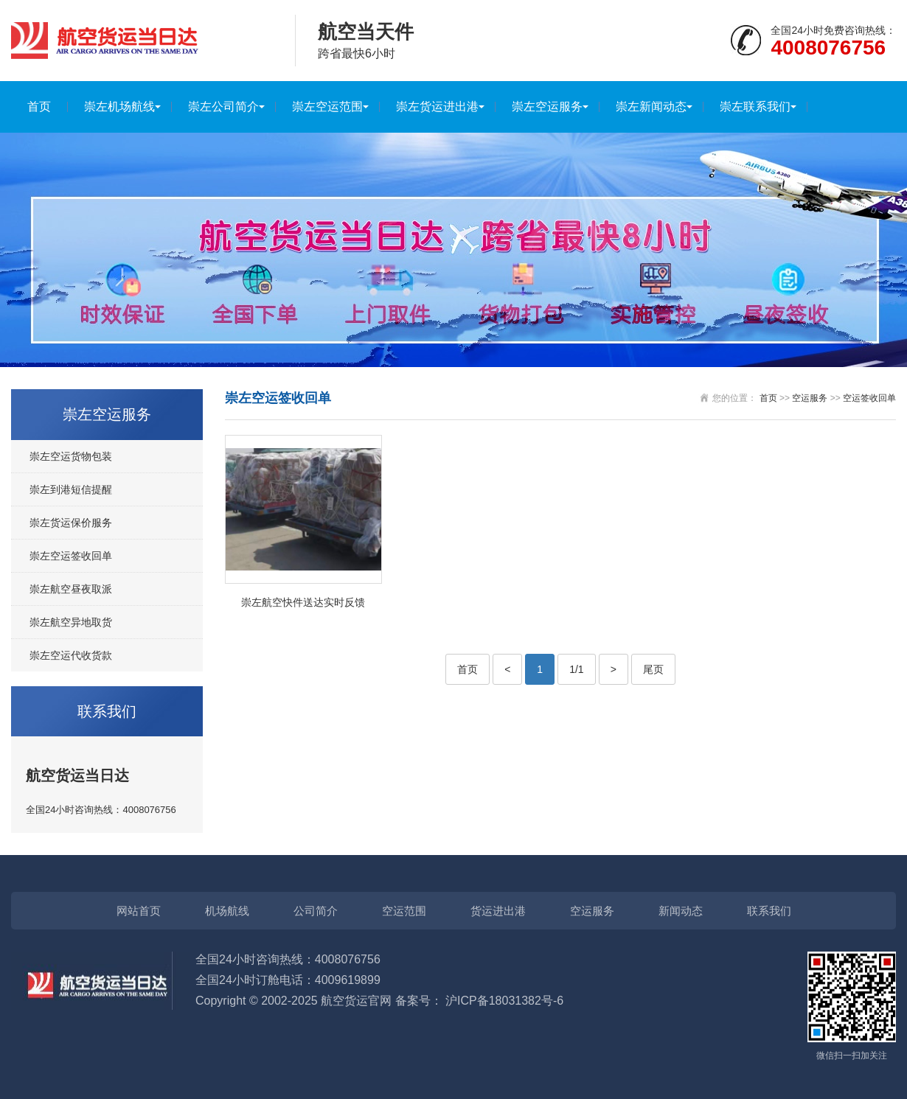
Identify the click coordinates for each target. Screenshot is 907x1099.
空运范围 (404, 910)
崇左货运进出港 (437, 106)
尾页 (653, 669)
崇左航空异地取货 (70, 622)
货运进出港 (498, 910)
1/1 (576, 669)
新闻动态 (680, 910)
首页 (39, 106)
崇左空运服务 (547, 106)
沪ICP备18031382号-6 (504, 1000)
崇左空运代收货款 (70, 655)
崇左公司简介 (223, 106)
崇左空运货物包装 (70, 456)
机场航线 (227, 910)
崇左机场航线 (119, 106)
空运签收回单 (869, 398)
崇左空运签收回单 (70, 556)
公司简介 (315, 910)
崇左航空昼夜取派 (70, 589)
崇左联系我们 (755, 106)
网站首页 (139, 910)
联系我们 (769, 910)
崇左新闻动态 (651, 106)
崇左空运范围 (327, 106)
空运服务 (809, 398)
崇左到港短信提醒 (70, 489)
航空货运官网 (356, 1000)
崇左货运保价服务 (70, 522)
